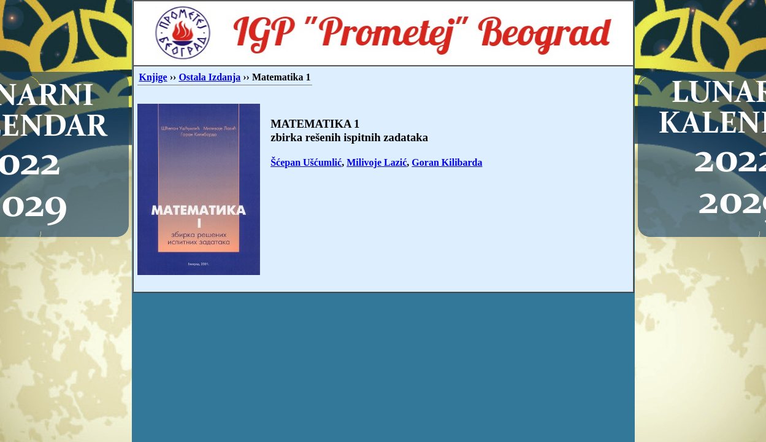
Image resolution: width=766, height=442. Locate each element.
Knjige (153, 77)
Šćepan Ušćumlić (306, 162)
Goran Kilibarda (447, 162)
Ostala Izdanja (209, 77)
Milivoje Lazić (377, 162)
